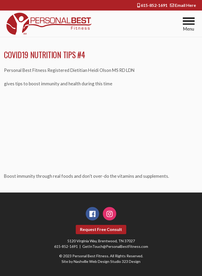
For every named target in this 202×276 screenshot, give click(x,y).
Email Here (183, 5)
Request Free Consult (101, 229)
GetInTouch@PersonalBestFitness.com (115, 246)
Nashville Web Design (91, 261)
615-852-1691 (152, 5)
